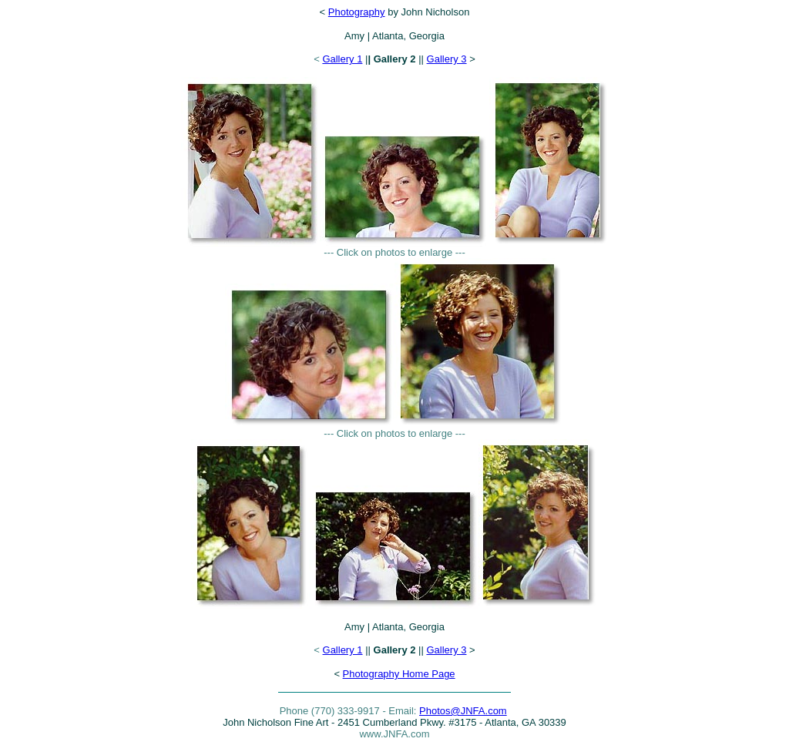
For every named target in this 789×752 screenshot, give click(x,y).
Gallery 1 (342, 59)
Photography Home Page (399, 674)
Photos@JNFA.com (463, 711)
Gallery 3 (447, 59)
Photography (356, 12)
